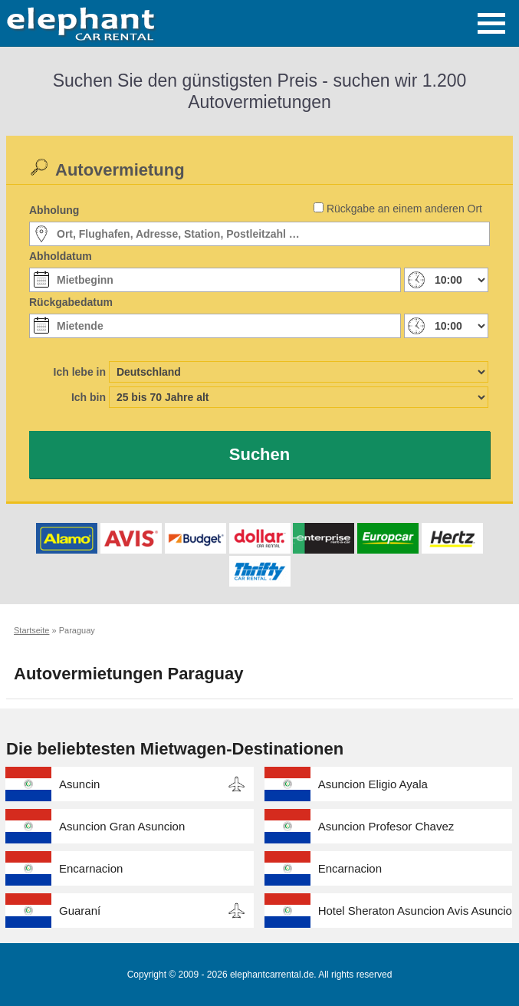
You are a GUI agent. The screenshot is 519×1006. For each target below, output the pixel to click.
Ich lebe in (80, 372)
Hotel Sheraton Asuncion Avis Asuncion (415, 910)
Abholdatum (60, 256)
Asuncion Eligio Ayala (373, 784)
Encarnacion (91, 868)
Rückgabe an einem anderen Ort (404, 208)
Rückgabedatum (71, 302)
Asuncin (79, 784)
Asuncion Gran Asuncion (122, 826)
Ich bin (88, 397)
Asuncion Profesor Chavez (386, 826)
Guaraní (79, 910)
